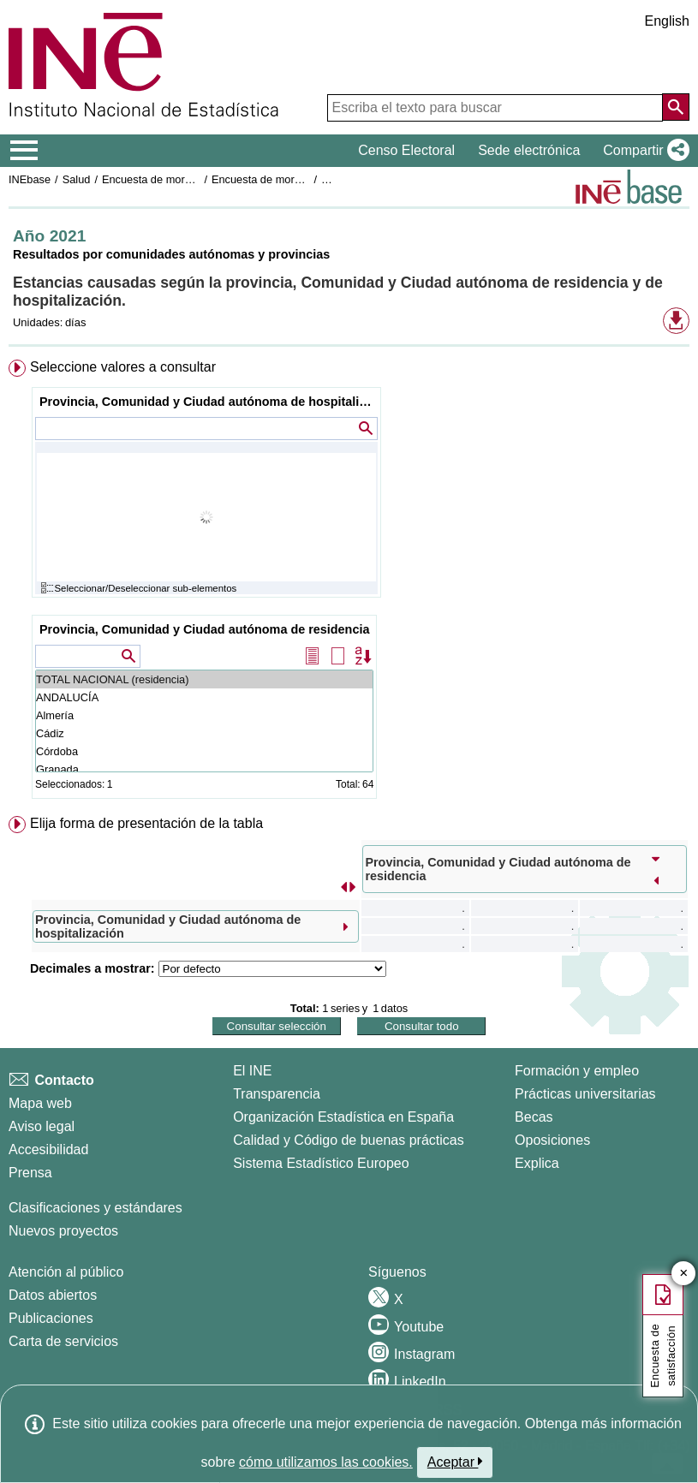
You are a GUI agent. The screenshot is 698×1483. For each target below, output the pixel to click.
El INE (252, 1070)
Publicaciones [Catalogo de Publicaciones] (51, 1318)
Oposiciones (552, 1140)
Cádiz (204, 733)
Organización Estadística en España (343, 1117)
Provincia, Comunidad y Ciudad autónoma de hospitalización (208, 401)
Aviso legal (42, 1126)
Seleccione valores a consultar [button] (123, 367)
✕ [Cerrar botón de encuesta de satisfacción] (683, 1273)
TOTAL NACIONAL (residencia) (204, 679)
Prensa (30, 1172)
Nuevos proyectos (63, 1231)
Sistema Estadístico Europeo (321, 1163)
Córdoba (204, 751)
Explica (537, 1163)
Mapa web (40, 1103)
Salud (77, 179)
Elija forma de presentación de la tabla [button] (146, 823)
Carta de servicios (63, 1341)
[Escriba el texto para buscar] (495, 108)
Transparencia (276, 1094)
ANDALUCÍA (204, 697)
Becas (533, 1117)
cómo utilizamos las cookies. (326, 1462)
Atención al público (66, 1272)
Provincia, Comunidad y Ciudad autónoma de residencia (204, 629)
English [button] (667, 21)
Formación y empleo (577, 1070)
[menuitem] (349, 583)
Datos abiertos (53, 1295)
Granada (204, 769)
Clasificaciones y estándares (95, 1207)
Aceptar (455, 1461)
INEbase (30, 179)
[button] (642, 150)
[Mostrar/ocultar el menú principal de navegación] (24, 150)
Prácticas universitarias (585, 1094)
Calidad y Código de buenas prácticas (348, 1140)
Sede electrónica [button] (529, 150)
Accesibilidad (48, 1149)
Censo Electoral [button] (406, 150)
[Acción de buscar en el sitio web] (675, 107)
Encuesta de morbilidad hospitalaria (189, 179)
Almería (204, 715)
